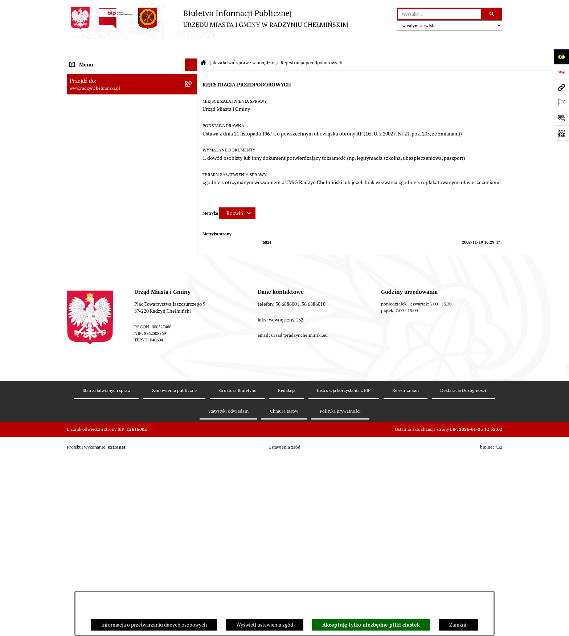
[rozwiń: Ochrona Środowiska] (192, 315)
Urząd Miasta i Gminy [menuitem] (93, 124)
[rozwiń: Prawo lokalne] (192, 238)
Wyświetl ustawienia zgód (264, 624)
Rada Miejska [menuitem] (84, 98)
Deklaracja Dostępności (463, 569)
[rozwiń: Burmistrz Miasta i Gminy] (192, 111)
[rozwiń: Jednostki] (192, 226)
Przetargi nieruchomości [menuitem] (96, 187)
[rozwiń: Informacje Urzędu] (192, 137)
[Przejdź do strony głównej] (207, 18)
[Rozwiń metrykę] (237, 196)
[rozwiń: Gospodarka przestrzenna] (192, 302)
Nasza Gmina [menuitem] (84, 60)
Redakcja (286, 569)
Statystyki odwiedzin (228, 589)
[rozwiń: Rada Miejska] (192, 98)
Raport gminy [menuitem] (84, 73)
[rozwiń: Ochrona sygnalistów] (192, 162)
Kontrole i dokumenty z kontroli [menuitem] (104, 340)
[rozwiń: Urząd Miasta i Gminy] (192, 124)
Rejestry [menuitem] (78, 327)
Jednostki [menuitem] (79, 225)
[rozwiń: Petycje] (192, 149)
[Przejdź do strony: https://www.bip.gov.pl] (561, 72)
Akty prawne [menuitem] (83, 251)
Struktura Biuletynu (237, 569)
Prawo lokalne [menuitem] (85, 238)
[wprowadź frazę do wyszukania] (439, 14)
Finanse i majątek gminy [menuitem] (96, 213)
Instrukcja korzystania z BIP (344, 569)
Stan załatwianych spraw (107, 569)
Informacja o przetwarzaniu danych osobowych (154, 624)
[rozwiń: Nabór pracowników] (192, 200)
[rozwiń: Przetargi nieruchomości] (192, 187)
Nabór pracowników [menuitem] (91, 200)
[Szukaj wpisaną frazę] (492, 14)
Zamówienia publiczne (174, 569)
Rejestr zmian (405, 569)
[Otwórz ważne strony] (561, 102)
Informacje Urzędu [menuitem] (90, 136)
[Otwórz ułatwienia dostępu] (561, 56)
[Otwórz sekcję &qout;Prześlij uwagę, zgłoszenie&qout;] (561, 117)
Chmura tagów (284, 589)
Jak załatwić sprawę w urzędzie (242, 45)
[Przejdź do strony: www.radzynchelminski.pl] (561, 87)
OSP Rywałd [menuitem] (82, 403)
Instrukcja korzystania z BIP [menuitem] (100, 378)
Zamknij (458, 624)
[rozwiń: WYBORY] (192, 86)
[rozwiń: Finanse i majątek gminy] (192, 213)
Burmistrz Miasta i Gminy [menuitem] (97, 111)
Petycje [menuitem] (77, 149)
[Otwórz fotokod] (561, 133)
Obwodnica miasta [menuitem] (90, 276)
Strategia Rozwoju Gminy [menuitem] (97, 263)
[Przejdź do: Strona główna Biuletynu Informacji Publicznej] (203, 45)
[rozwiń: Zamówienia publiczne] (192, 175)
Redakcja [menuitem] (79, 365)
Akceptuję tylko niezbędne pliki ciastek (371, 624)
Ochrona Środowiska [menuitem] (92, 314)
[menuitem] (132, 86)
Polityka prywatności (340, 589)
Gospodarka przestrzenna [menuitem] (97, 302)
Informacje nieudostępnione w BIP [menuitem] (108, 352)
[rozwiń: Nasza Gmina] (192, 60)
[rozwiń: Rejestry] (192, 327)
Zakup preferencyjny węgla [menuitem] (99, 289)
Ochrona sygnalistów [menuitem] (92, 162)
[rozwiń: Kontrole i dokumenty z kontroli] (192, 340)
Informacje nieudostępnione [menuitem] (101, 391)
